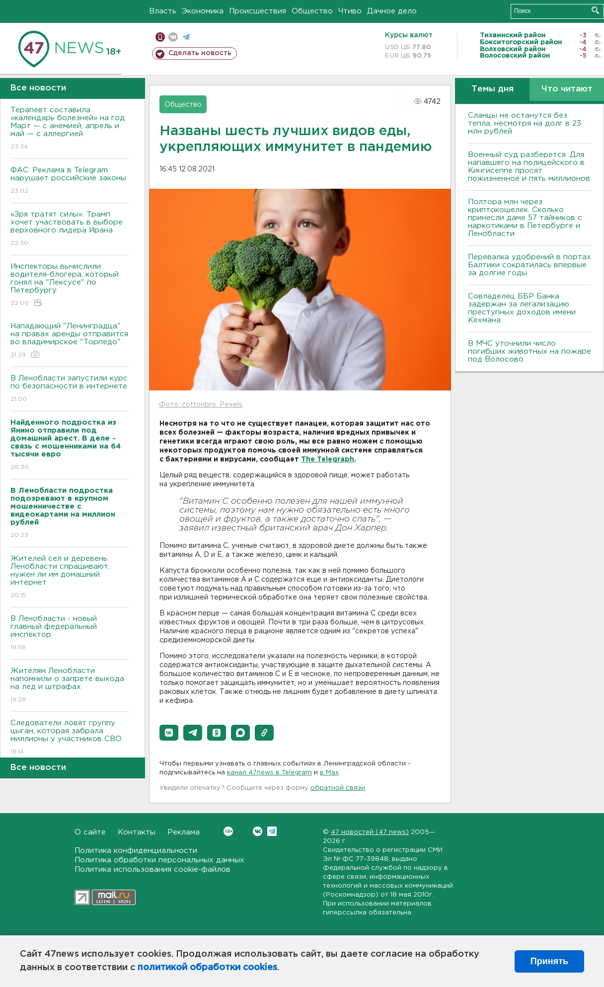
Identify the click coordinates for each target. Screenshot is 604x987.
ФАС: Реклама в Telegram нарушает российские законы (69, 181)
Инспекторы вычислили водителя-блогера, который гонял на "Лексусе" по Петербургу (69, 285)
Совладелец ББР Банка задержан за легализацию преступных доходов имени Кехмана (522, 308)
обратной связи (337, 788)
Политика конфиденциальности (136, 850)
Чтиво (350, 11)
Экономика (203, 11)
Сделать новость (199, 53)
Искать (595, 10)
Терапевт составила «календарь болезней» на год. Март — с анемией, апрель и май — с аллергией (69, 129)
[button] (168, 733)
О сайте (90, 832)
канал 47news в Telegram (269, 772)
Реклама (183, 832)
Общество (312, 11)
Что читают (567, 89)
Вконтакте (228, 831)
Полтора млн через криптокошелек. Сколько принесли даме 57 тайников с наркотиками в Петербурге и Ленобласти (525, 218)
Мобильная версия (160, 37)
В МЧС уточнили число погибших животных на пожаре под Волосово (529, 351)
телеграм (186, 37)
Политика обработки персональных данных (159, 860)
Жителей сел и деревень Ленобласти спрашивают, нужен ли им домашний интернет (69, 577)
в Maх (329, 772)
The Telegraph (327, 459)
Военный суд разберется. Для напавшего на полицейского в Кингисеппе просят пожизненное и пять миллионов (529, 167)
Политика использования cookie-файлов (152, 869)
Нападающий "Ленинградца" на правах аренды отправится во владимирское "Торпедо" (69, 341)
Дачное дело (392, 11)
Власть (162, 11)
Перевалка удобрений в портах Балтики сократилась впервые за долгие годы (529, 265)
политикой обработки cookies (207, 968)
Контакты (136, 832)
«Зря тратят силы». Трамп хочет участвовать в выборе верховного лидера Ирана (69, 229)
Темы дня (492, 89)
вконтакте (173, 37)
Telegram (272, 831)
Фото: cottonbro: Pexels (200, 405)
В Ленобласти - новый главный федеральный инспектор (69, 633)
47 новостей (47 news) (370, 832)
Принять (549, 961)
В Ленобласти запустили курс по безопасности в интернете (69, 389)
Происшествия (257, 11)
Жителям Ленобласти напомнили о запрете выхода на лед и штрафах (69, 686)
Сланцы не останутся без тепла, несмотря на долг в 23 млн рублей (524, 123)
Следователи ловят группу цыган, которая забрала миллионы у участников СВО (69, 738)
